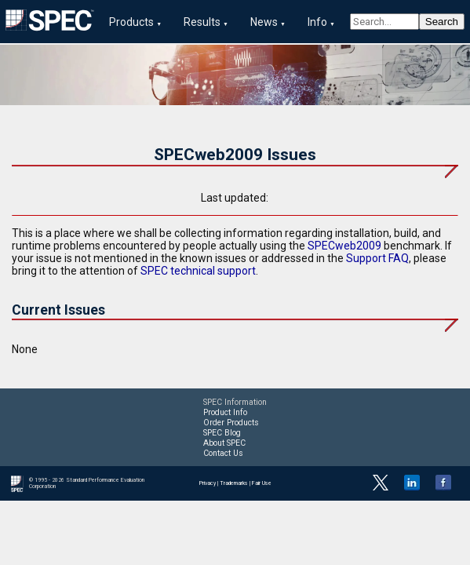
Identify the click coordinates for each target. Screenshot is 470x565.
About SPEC (224, 443)
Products (131, 22)
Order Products (231, 422)
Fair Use (261, 483)
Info (317, 22)
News (264, 22)
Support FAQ (377, 258)
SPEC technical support (198, 270)
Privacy (207, 483)
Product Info (225, 412)
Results (202, 22)
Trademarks (234, 483)
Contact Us (223, 453)
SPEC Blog (222, 433)
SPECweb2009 (344, 245)
